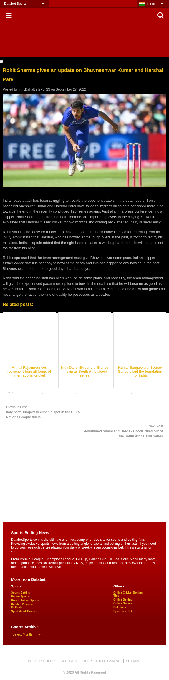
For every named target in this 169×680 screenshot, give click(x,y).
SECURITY (68, 661)
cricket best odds (28, 392)
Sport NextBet (122, 611)
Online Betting (122, 599)
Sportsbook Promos (24, 611)
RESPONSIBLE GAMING (102, 661)
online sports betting (81, 398)
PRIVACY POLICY (41, 661)
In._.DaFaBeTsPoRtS (34, 89)
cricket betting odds (59, 392)
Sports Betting (20, 592)
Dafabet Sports (15, 4)
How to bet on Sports (25, 600)
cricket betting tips (91, 392)
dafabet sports (119, 392)
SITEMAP (133, 661)
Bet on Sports (20, 596)
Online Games (122, 603)
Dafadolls (119, 607)
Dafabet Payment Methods (22, 606)
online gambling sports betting (40, 398)
